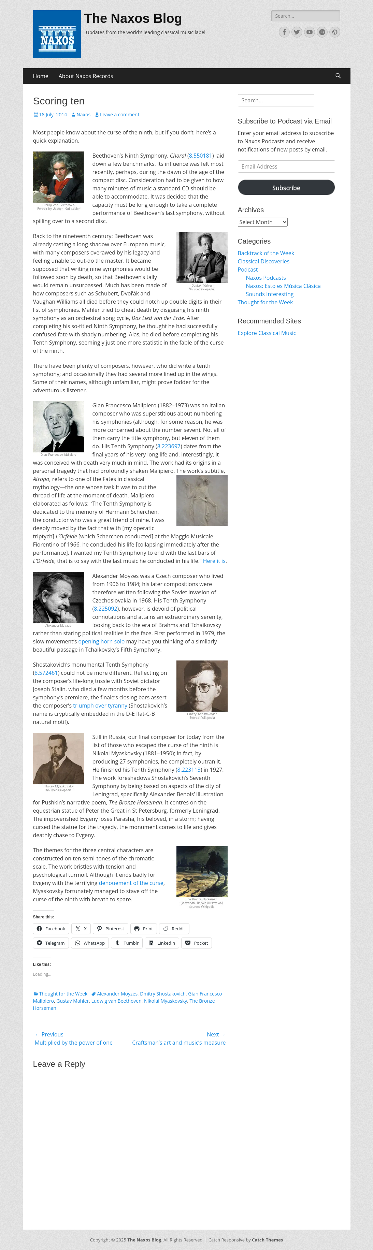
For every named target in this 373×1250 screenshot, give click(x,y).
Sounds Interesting (270, 294)
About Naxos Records (86, 76)
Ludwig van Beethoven (116, 1001)
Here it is (214, 561)
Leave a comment (119, 114)
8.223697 (169, 446)
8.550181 (200, 155)
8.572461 (46, 673)
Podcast (248, 269)
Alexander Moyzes (117, 993)
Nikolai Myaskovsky (165, 1001)
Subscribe (286, 188)
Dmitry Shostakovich (163, 993)
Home (40, 76)
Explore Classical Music (267, 333)
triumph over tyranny (100, 705)
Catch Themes (267, 1240)
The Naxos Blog (133, 18)
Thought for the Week (63, 993)
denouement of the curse (131, 883)
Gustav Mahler (72, 1001)
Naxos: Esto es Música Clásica (283, 286)
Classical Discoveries (264, 261)
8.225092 (105, 608)
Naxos (83, 114)
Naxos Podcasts (266, 277)
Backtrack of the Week (266, 253)
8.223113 (189, 769)
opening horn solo (101, 641)
